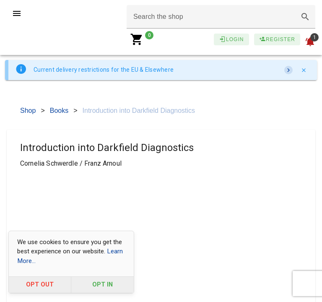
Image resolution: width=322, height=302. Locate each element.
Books (59, 110)
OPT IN (102, 284)
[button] (305, 17)
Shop (28, 110)
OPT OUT (40, 284)
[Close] (303, 70)
